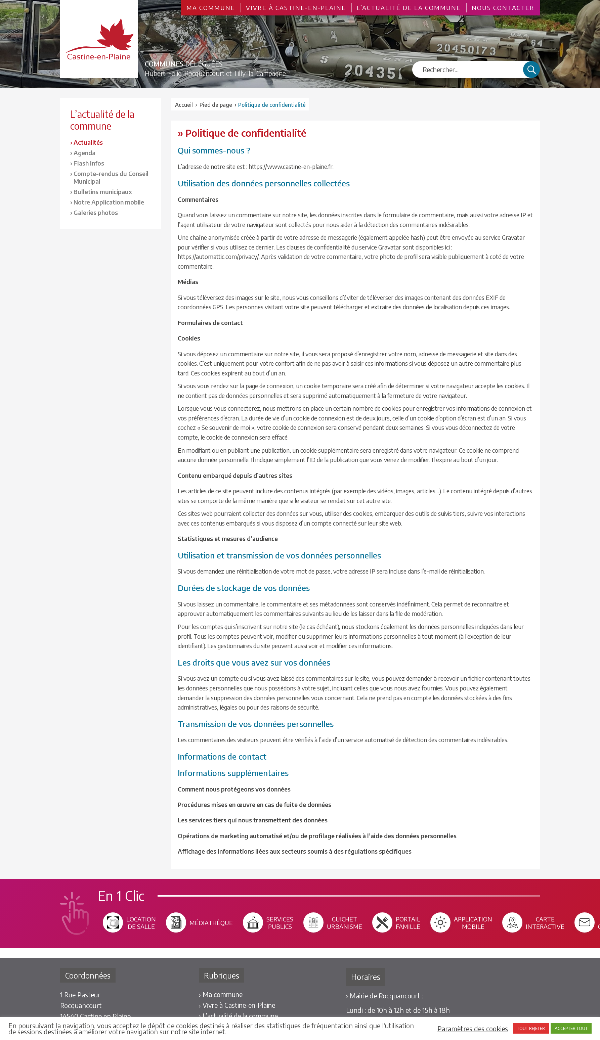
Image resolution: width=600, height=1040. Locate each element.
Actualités (88, 142)
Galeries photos (96, 212)
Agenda (84, 152)
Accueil (184, 104)
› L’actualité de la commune (238, 1015)
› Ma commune (220, 994)
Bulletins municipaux (103, 191)
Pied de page (216, 104)
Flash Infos (89, 163)
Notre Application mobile (109, 202)
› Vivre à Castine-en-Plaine (237, 1005)
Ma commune (210, 7)
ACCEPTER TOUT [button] (571, 1028)
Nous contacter (503, 7)
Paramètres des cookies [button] (472, 1029)
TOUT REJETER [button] (531, 1028)
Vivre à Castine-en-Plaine (296, 7)
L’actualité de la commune (409, 7)
